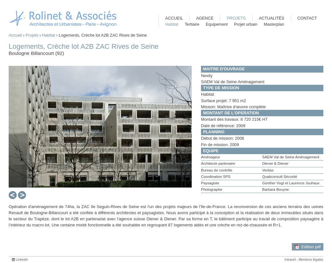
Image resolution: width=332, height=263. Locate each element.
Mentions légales (311, 259)
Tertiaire (192, 24)
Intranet (290, 259)
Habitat (48, 35)
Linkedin (22, 259)
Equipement (217, 24)
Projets (32, 35)
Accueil (15, 35)
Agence (205, 18)
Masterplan (274, 24)
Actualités (271, 18)
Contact (307, 18)
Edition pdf (311, 246)
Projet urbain (246, 24)
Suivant (22, 195)
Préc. (12, 195)
